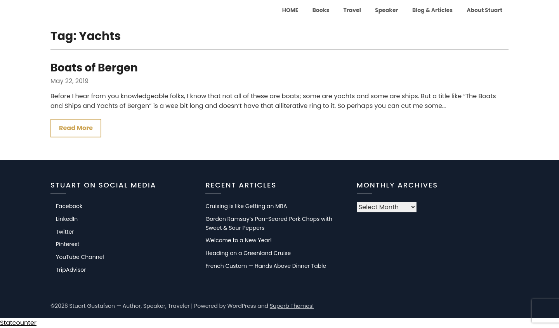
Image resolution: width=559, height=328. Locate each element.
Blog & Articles (432, 10)
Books (321, 10)
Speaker (386, 10)
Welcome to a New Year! (238, 240)
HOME (290, 10)
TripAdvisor (71, 270)
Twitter (65, 232)
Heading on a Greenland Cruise (248, 253)
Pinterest (68, 244)
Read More (76, 127)
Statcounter (18, 322)
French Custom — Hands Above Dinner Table (265, 266)
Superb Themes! (292, 306)
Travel (352, 10)
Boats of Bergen (94, 67)
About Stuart (484, 10)
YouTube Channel (80, 257)
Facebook (69, 206)
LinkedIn (67, 219)
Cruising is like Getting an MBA (246, 206)
